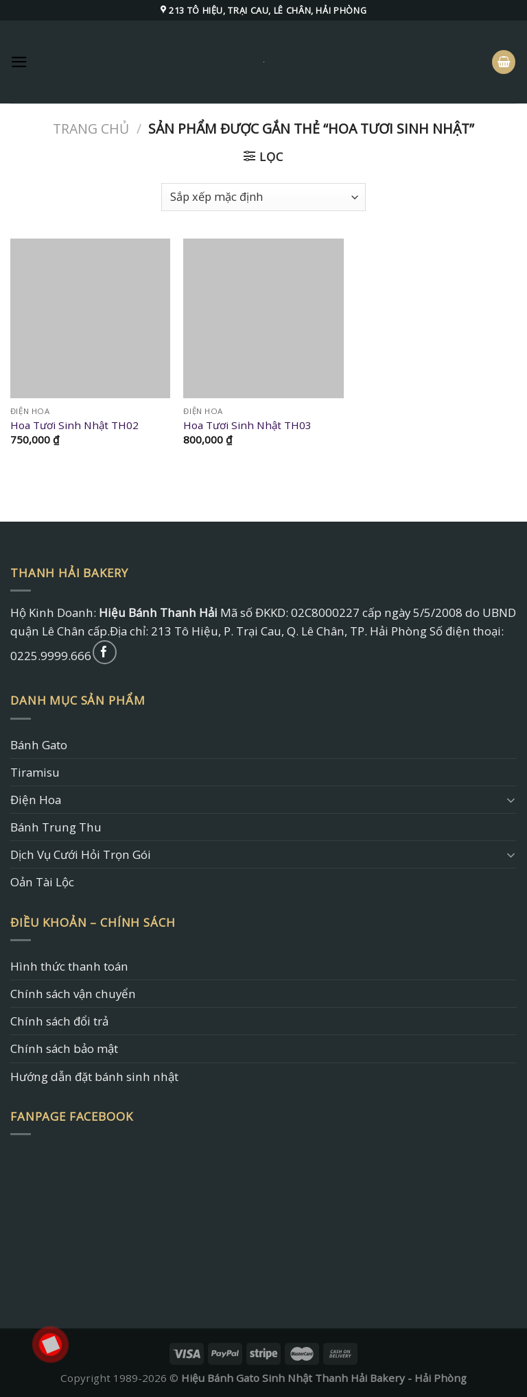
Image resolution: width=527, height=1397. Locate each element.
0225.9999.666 (50, 656)
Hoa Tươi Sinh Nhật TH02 (74, 425)
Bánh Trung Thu (56, 827)
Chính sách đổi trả (59, 1021)
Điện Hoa (35, 799)
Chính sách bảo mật (64, 1048)
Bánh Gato (38, 745)
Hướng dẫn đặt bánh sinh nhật (94, 1076)
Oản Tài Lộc (42, 882)
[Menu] (19, 62)
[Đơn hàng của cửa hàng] (263, 197)
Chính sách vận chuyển (73, 993)
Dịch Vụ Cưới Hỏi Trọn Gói (80, 854)
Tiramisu (35, 772)
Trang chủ (91, 128)
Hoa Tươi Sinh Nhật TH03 (247, 425)
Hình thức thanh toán (69, 966)
